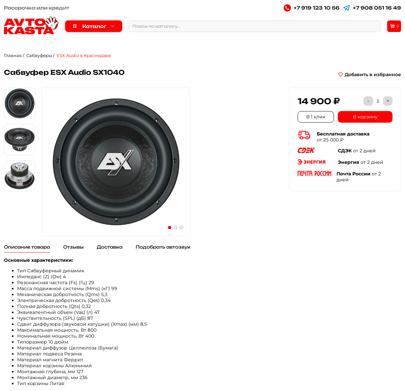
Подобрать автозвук (163, 247)
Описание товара (27, 247)
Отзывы (73, 247)
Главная (13, 55)
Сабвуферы (39, 55)
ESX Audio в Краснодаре (84, 55)
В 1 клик (315, 117)
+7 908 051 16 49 (372, 8)
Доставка (109, 247)
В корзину (365, 117)
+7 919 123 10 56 (311, 8)
